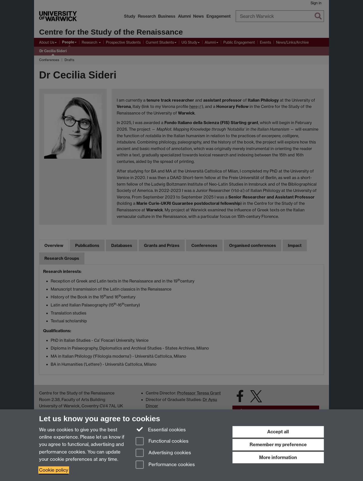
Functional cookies (162, 441)
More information (278, 457)
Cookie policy (53, 470)
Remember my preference (278, 444)
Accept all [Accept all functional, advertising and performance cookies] (278, 432)
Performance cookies (165, 465)
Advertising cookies (163, 453)
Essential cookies (161, 429)
